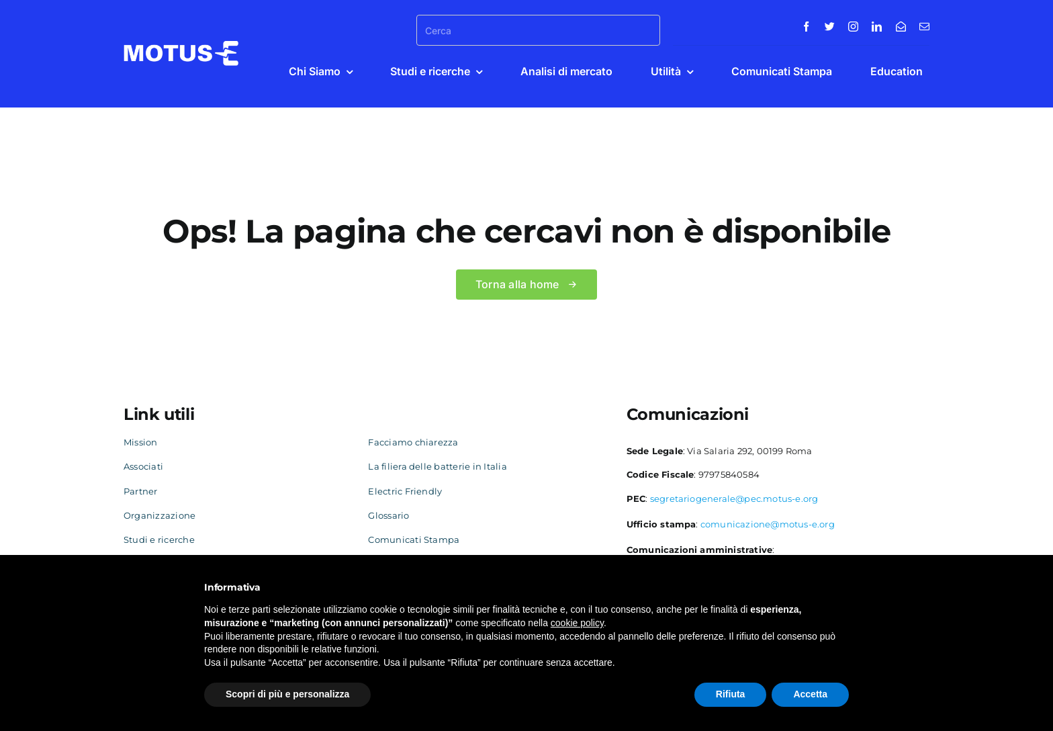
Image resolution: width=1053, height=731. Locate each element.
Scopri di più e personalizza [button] (287, 694)
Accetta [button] (810, 694)
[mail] (924, 27)
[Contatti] (901, 27)
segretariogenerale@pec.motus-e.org (734, 498)
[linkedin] (877, 27)
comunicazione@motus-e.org (767, 524)
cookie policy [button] (577, 622)
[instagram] (853, 27)
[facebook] (806, 27)
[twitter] (830, 27)
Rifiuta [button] (730, 694)
